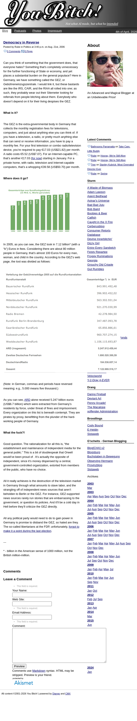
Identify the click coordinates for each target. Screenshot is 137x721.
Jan (89, 505)
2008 (90, 552)
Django (56, 700)
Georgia (92, 260)
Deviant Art (94, 398)
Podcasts (20, 30)
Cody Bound (95, 425)
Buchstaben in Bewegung (103, 456)
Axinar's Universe (98, 200)
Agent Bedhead (97, 196)
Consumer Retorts (98, 230)
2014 (90, 612)
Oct (112, 496)
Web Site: (18, 599)
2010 (90, 573)
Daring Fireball (96, 394)
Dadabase (93, 234)
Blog (5, 30)
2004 (90, 500)
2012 (90, 595)
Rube (93, 155)
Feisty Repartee (97, 252)
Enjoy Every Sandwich (101, 247)
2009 (90, 564)
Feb (95, 505)
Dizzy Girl (93, 243)
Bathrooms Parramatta (103, 146)
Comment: (18, 626)
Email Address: (21, 612)
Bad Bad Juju (95, 205)
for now (36, 158)
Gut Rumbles (95, 269)
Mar (89, 488)
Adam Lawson (96, 192)
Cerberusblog (95, 226)
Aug (101, 496)
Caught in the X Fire (100, 222)
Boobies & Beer (97, 213)
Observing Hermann (100, 461)
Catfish (91, 217)
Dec (124, 496)
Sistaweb (93, 434)
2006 (90, 526)
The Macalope (96, 407)
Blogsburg (93, 452)
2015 (90, 620)
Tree (93, 164)
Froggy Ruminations (100, 256)
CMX (68, 700)
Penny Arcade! (96, 403)
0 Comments (13, 51)
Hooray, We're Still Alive (112, 155)
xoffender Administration (102, 411)
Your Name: (19, 590)
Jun (117, 505)
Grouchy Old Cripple (100, 264)
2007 (90, 539)
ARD (27, 399)
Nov (118, 496)
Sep (107, 496)
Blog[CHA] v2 (95, 448)
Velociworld (94, 376)
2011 (90, 586)
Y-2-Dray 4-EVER (98, 380)
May (95, 496)
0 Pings (29, 51)
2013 (90, 603)
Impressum (55, 30)
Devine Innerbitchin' (99, 239)
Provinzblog (94, 465)
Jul (89, 509)
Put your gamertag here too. (110, 117)
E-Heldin (92, 429)
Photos (36, 30)
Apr (89, 496)
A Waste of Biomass (100, 187)
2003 (90, 483)
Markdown (39, 677)
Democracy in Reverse (21, 42)
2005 (90, 513)
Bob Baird (93, 209)
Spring (103, 173)
